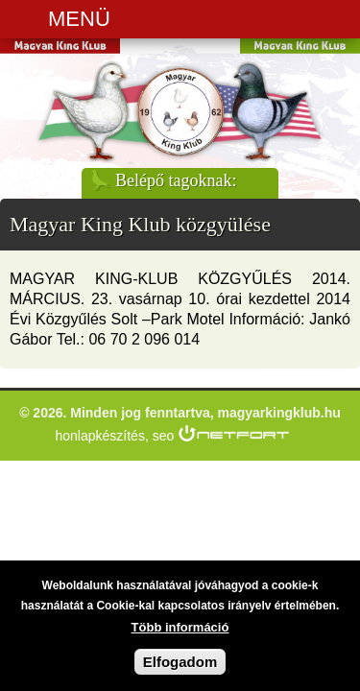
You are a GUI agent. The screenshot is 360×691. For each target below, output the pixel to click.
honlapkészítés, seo (115, 435)
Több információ (180, 633)
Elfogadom (180, 667)
